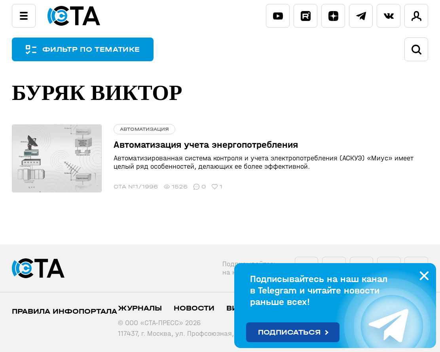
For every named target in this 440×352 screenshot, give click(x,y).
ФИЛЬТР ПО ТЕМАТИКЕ (91, 49)
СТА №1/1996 (136, 186)
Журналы (140, 308)
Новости (194, 308)
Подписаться (289, 332)
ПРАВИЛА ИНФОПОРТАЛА (64, 311)
